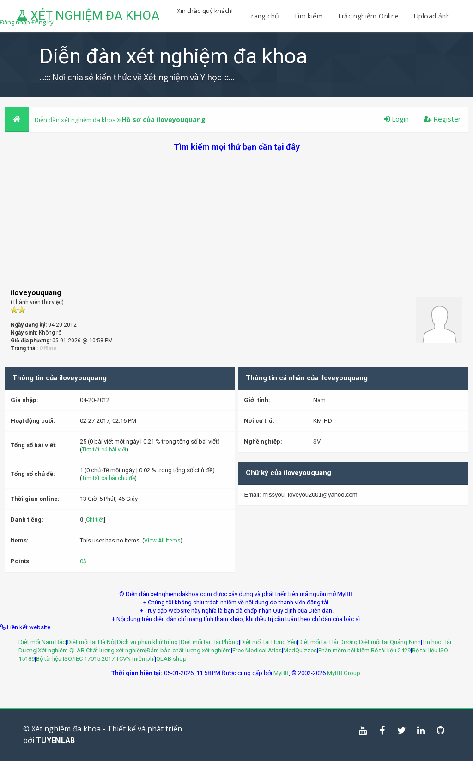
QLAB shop (171, 658)
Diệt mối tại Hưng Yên (268, 642)
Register (442, 118)
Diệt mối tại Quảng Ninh (390, 642)
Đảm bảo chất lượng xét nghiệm (188, 650)
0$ (83, 561)
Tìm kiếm (308, 16)
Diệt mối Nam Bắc (42, 642)
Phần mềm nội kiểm (344, 650)
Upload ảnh (432, 16)
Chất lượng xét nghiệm (115, 650)
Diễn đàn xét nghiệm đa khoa (76, 120)
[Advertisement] (236, 217)
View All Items (162, 540)
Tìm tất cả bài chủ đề (108, 478)
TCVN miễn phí (135, 658)
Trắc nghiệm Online (369, 16)
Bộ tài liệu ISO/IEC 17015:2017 (75, 658)
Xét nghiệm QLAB (61, 650)
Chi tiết (95, 519)
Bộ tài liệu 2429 (391, 650)
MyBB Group (343, 673)
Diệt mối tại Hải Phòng (210, 642)
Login (396, 118)
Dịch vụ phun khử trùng (148, 642)
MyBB (281, 673)
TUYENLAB (55, 740)
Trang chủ (263, 16)
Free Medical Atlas (257, 650)
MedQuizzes (300, 650)
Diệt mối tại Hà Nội (91, 642)
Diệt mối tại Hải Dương (328, 642)
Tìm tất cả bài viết (104, 449)
